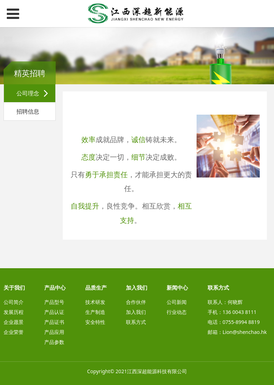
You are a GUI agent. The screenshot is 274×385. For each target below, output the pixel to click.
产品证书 (54, 322)
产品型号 (54, 302)
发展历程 (14, 312)
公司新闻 (177, 302)
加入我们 (136, 312)
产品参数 (54, 342)
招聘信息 (27, 111)
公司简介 (14, 302)
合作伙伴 (136, 302)
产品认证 (54, 312)
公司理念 (27, 93)
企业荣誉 (14, 332)
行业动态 (177, 312)
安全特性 (95, 322)
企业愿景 (14, 322)
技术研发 (95, 302)
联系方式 (136, 322)
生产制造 (95, 312)
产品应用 (54, 332)
